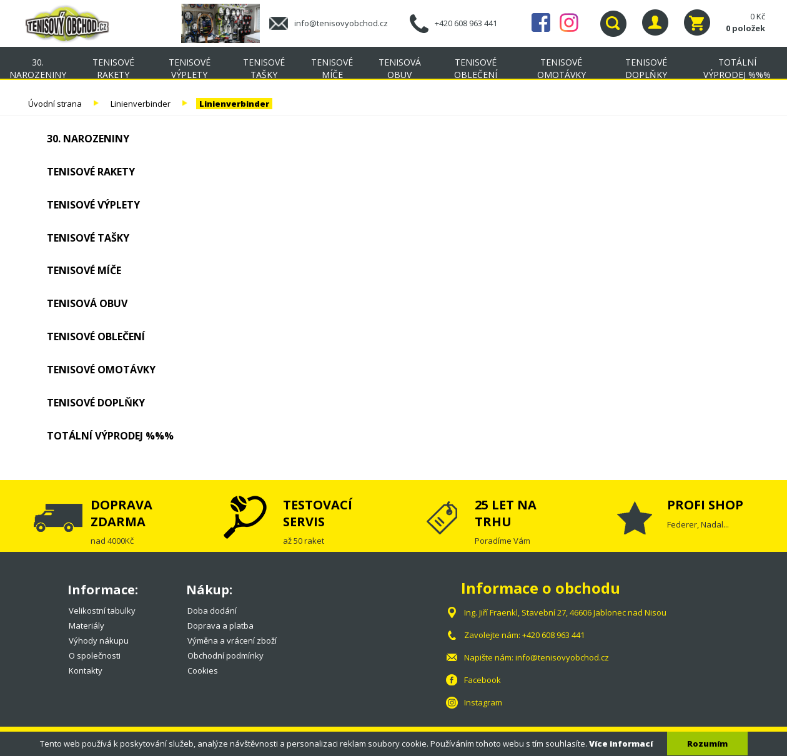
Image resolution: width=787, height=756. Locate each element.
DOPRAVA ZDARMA (121, 512)
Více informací (621, 743)
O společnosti (95, 655)
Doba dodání (212, 610)
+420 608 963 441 (466, 23)
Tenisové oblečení (475, 68)
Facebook (541, 22)
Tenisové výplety (189, 68)
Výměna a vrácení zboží (232, 640)
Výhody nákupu (99, 640)
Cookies (202, 670)
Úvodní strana (55, 103)
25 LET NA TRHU (506, 512)
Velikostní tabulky (102, 610)
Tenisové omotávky (561, 68)
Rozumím (707, 743)
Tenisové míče (332, 68)
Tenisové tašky (264, 68)
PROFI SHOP (705, 504)
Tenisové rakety (113, 68)
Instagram (569, 22)
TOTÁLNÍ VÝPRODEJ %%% (737, 68)
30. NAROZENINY (37, 68)
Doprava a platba (220, 625)
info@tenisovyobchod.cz (341, 23)
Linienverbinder (141, 103)
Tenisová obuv (400, 68)
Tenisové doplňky (646, 68)
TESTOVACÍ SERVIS (317, 512)
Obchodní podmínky (225, 655)
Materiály (86, 625)
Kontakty (85, 670)
